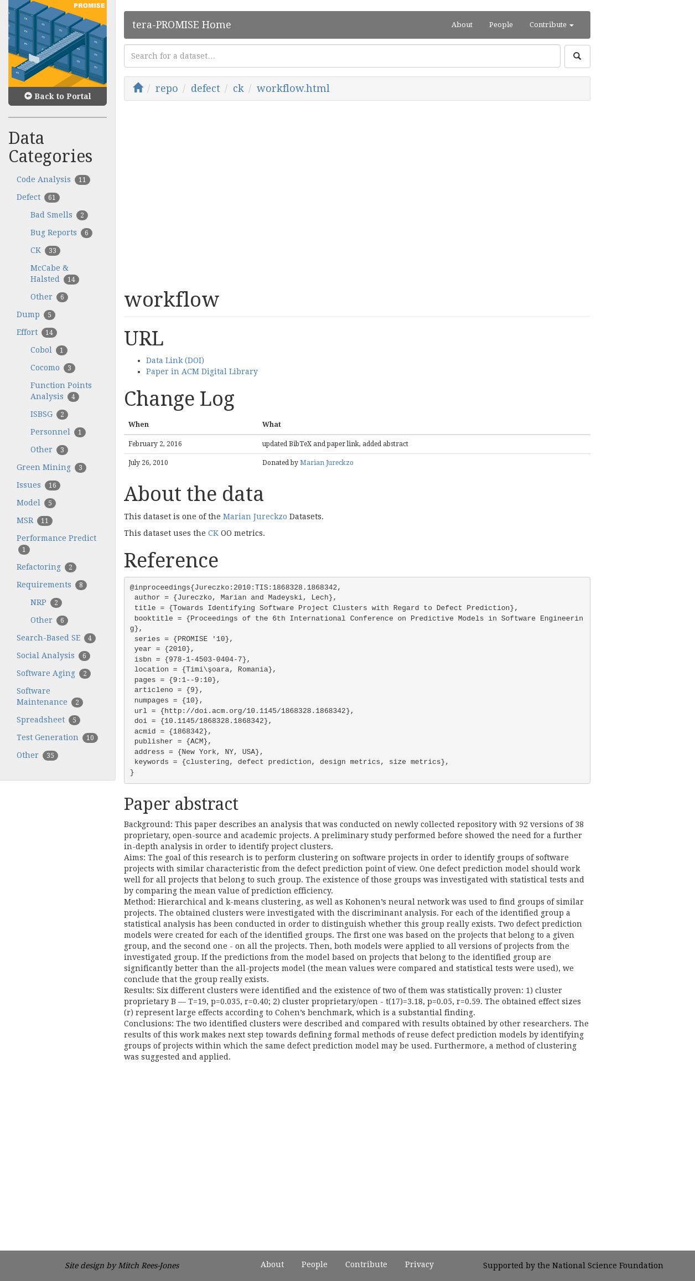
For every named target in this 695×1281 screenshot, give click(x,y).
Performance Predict (56, 544)
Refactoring (46, 567)
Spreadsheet (48, 720)
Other (49, 297)
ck (238, 88)
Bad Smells (59, 215)
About (462, 24)
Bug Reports (61, 233)
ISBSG (49, 415)
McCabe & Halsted (54, 274)
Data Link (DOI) (175, 360)
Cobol (49, 350)
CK (45, 251)
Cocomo (52, 368)
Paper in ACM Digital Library (202, 371)
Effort (37, 333)
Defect (38, 198)
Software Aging (54, 674)
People (501, 24)
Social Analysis (53, 656)
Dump (36, 315)
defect (205, 88)
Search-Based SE (56, 638)
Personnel (58, 432)
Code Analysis (53, 180)
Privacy (419, 1264)
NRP (46, 603)
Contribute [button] (552, 24)
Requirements (52, 585)
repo (166, 88)
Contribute (366, 1264)
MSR (35, 521)
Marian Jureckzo (327, 463)
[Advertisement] (357, 194)
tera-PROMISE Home (181, 24)
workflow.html (293, 88)
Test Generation (57, 738)
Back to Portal (57, 96)
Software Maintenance (50, 696)
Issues (38, 485)
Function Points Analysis (61, 391)
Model (36, 503)
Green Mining (51, 468)
